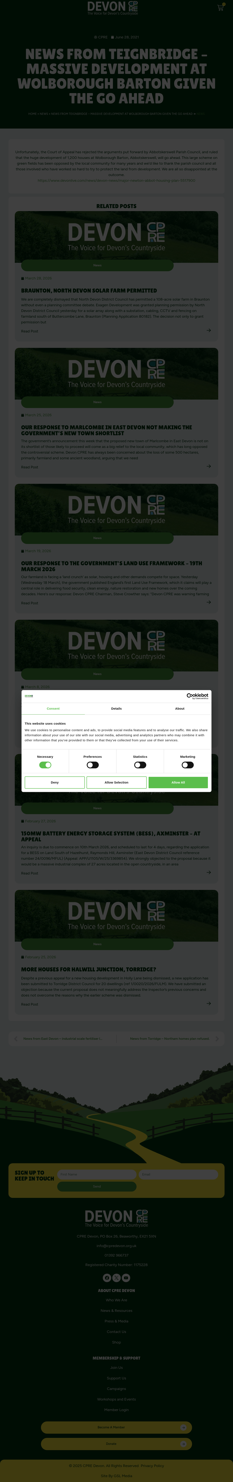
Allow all (178, 782)
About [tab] (179, 708)
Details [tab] (116, 708)
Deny (55, 782)
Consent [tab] (53, 708)
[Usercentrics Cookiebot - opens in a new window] (189, 696)
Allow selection (116, 782)
